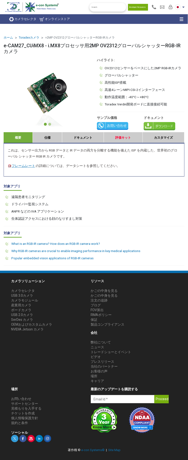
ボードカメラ (21, 310)
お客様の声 (99, 371)
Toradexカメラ (29, 37)
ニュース (97, 347)
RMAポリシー (101, 315)
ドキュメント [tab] (83, 137)
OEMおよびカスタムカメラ (31, 324)
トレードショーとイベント (111, 352)
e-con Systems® (93, 450)
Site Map (114, 450)
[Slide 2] (49, 124)
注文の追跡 (99, 300)
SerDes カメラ (22, 320)
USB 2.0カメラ (22, 315)
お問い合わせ (21, 399)
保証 (94, 320)
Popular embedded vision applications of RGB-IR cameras (52, 258)
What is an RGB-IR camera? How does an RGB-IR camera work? (55, 244)
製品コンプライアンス (107, 324)
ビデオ (96, 357)
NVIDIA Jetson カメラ (27, 329)
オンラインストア (55, 19)
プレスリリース (102, 362)
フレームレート (21, 166)
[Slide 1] (45, 124)
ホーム (8, 37)
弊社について (101, 342)
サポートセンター (24, 403)
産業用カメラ (21, 305)
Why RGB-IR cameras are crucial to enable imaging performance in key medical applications (75, 251)
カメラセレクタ (22, 19)
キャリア (97, 381)
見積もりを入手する (26, 408)
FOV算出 (97, 310)
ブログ (96, 305)
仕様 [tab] (47, 137)
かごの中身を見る (104, 291)
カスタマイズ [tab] (163, 137)
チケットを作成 (23, 413)
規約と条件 (19, 423)
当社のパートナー (104, 366)
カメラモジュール (24, 300)
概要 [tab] (18, 137)
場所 (94, 376)
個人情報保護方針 (24, 418)
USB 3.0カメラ (22, 295)
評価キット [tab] (123, 137)
